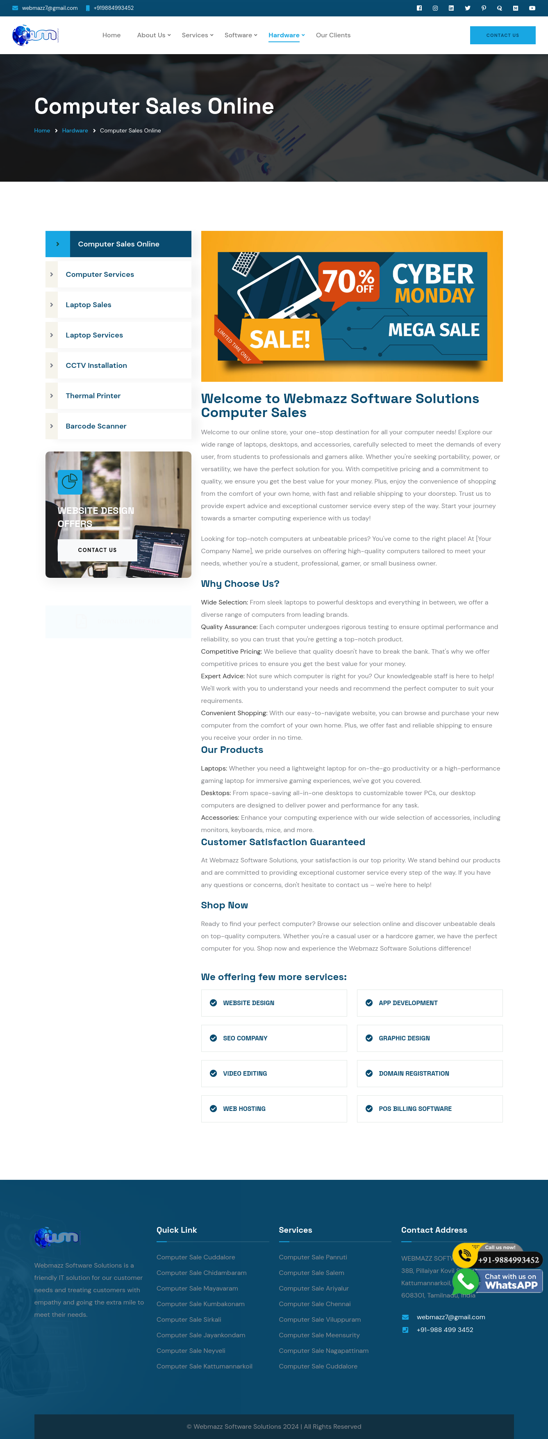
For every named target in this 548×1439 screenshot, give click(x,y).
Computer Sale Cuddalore (196, 1257)
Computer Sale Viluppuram (320, 1319)
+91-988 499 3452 (445, 1329)
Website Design (249, 1003)
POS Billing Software (415, 1108)
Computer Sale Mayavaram (197, 1288)
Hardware (284, 35)
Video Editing (245, 1073)
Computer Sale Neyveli (191, 1350)
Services (195, 35)
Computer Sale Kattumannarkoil (204, 1366)
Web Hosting (244, 1108)
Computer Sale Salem (312, 1272)
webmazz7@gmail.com (50, 8)
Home (111, 35)
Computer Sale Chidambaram (202, 1272)
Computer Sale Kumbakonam (201, 1304)
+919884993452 (114, 8)
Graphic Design (404, 1038)
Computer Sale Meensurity (319, 1335)
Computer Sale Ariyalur (314, 1288)
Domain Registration (414, 1073)
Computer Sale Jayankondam (201, 1335)
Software (238, 35)
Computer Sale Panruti (313, 1257)
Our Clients (333, 35)
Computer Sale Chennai (315, 1304)
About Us (151, 35)
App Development (408, 1003)
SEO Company (245, 1038)
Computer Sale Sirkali (189, 1319)
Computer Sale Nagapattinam (324, 1350)
